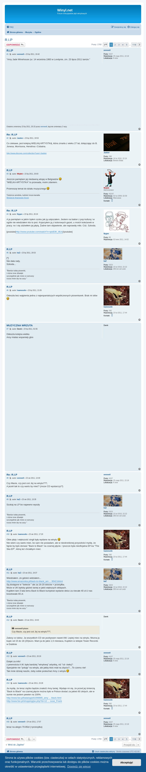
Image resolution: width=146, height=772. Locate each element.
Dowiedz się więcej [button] (78, 766)
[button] (105, 45)
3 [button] (118, 44)
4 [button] (122, 44)
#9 (7, 499)
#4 (7, 214)
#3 (7, 174)
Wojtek (106, 188)
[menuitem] (10, 27)
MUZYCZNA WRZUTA (20, 325)
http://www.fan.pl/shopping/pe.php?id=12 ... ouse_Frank (34, 701)
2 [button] (115, 44)
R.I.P (8, 40)
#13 (8, 656)
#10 (8, 534)
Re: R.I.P (12, 134)
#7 (7, 329)
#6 (7, 290)
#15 (8, 722)
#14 (8, 683)
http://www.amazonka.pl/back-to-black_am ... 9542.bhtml (35, 581)
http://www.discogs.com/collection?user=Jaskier (27, 153)
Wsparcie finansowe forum (18, 198)
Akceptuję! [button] (126, 762)
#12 (8, 620)
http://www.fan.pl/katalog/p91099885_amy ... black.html (34, 698)
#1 (7, 54)
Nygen (106, 234)
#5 (7, 253)
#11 (8, 573)
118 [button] (134, 44)
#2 (7, 138)
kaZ (105, 261)
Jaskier (106, 153)
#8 (7, 478)
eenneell (107, 50)
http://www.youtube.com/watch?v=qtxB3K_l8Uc (39, 231)
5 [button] (126, 44)
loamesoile (108, 307)
